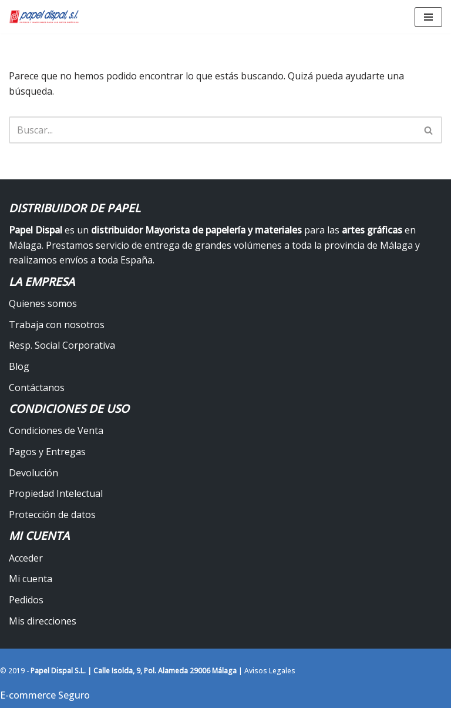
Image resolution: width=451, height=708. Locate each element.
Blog (19, 366)
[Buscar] (212, 129)
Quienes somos (43, 303)
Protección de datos (52, 514)
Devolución (33, 472)
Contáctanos (37, 387)
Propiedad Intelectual (56, 493)
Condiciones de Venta (56, 430)
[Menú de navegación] (428, 17)
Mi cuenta (30, 578)
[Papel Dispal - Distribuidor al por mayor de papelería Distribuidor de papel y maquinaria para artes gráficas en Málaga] (44, 16)
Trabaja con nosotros (57, 324)
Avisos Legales (269, 671)
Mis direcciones (42, 621)
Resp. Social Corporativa (62, 345)
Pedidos (26, 599)
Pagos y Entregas (47, 451)
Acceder (26, 558)
